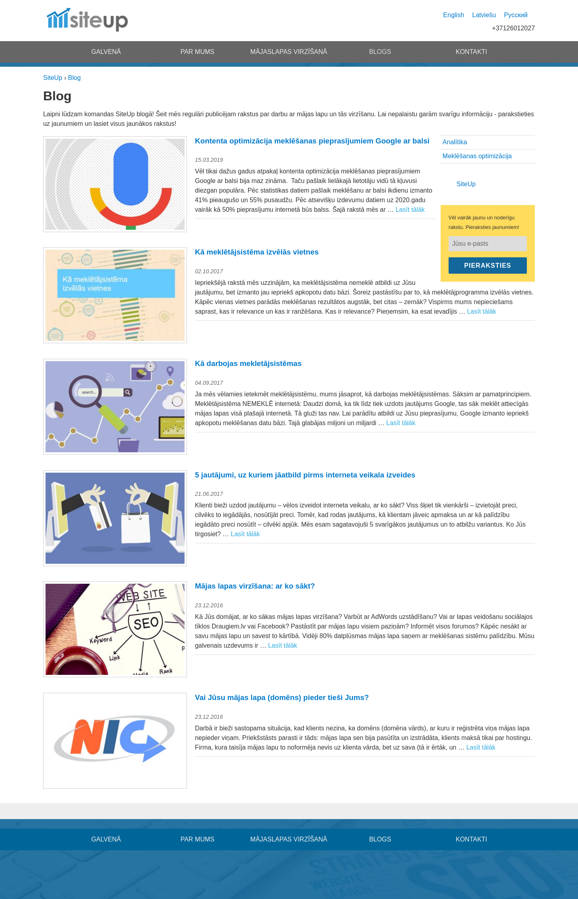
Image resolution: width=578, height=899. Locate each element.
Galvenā (106, 51)
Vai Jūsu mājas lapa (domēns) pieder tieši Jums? (282, 697)
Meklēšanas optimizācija (477, 156)
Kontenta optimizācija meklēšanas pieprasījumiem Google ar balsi (312, 141)
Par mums (198, 51)
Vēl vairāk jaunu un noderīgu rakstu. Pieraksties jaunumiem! (484, 222)
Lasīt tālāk (410, 209)
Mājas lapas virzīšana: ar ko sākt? (255, 586)
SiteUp (466, 184)
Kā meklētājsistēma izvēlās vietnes (257, 252)
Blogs (380, 51)
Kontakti (471, 51)
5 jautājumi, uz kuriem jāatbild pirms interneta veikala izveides (305, 475)
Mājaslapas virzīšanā (289, 51)
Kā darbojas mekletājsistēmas (248, 363)
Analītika (455, 142)
